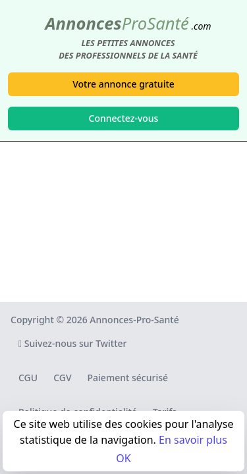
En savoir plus (193, 440)
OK (123, 458)
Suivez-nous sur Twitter (72, 343)
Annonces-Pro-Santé (134, 319)
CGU (28, 377)
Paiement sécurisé (128, 377)
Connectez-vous (124, 118)
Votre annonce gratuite (123, 84)
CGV (62, 377)
